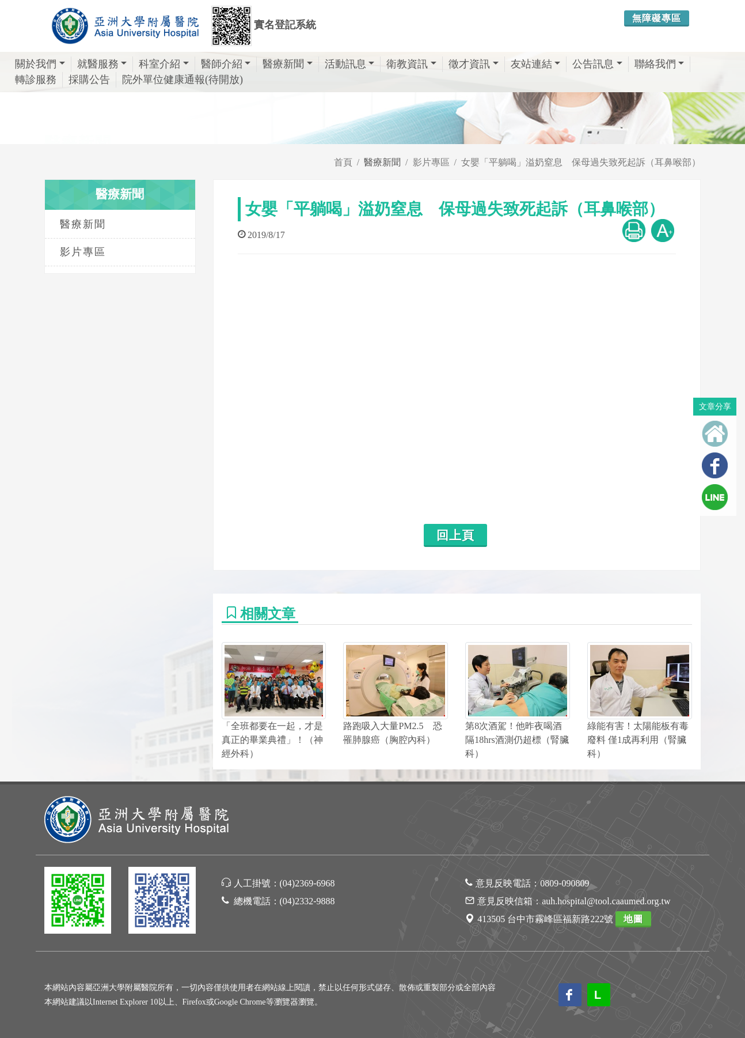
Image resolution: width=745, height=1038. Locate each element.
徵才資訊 (473, 64)
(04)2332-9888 (307, 901)
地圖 (633, 919)
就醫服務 (102, 64)
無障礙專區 (656, 18)
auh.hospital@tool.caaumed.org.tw (606, 901)
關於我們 (40, 64)
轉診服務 (35, 79)
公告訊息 (597, 64)
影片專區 (431, 162)
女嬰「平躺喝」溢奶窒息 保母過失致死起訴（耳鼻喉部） (581, 162)
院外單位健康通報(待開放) (182, 79)
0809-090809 (564, 883)
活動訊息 (350, 64)
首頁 (343, 162)
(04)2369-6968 (307, 883)
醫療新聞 (288, 64)
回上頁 (455, 535)
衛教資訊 (411, 64)
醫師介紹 (226, 64)
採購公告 (89, 79)
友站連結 (536, 64)
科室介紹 (164, 64)
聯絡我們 (659, 64)
